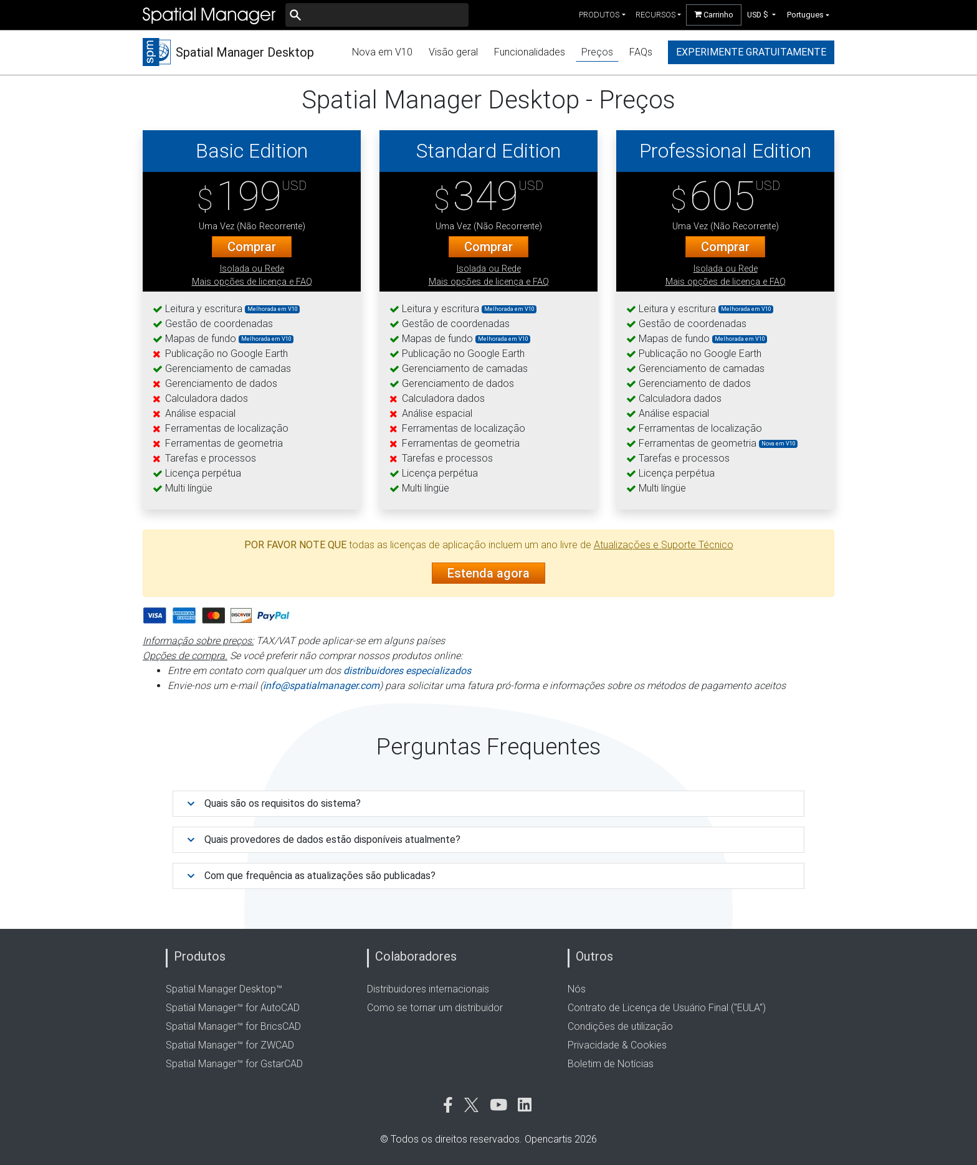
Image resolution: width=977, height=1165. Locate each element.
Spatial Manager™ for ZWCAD (230, 1045)
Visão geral (453, 52)
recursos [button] (655, 14)
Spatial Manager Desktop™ (224, 989)
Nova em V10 (382, 52)
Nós (577, 989)
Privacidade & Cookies (617, 1045)
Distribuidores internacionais (428, 989)
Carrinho (713, 14)
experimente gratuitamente (751, 52)
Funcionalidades (529, 52)
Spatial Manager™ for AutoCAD (233, 1008)
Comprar (251, 246)
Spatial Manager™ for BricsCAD (233, 1026)
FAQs (640, 52)
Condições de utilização (620, 1026)
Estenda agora (488, 573)
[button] (761, 15)
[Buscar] (377, 15)
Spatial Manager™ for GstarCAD (234, 1064)
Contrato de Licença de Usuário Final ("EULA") (667, 1008)
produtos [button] (599, 14)
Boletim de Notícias (611, 1064)
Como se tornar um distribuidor (435, 1008)
